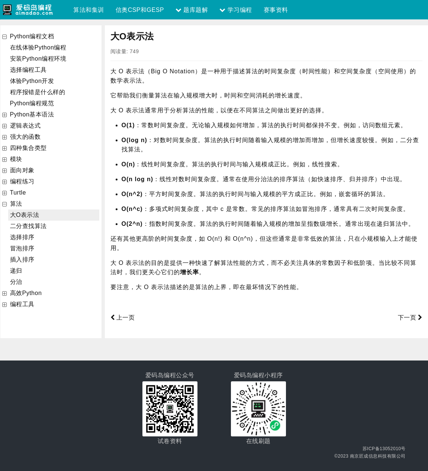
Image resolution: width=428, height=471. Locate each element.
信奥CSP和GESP (140, 10)
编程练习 (22, 181)
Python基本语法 (32, 114)
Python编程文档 (32, 36)
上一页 (122, 317)
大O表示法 (24, 215)
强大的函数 (25, 137)
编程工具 (22, 304)
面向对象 (22, 170)
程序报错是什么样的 (37, 92)
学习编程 (235, 10)
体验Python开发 (32, 81)
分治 (16, 282)
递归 (16, 270)
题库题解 (192, 10)
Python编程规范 (32, 103)
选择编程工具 (28, 70)
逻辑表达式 (25, 125)
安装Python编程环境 (38, 58)
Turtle (18, 192)
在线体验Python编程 (38, 47)
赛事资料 (276, 10)
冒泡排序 (22, 248)
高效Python (26, 293)
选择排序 (22, 237)
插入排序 (22, 259)
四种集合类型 (28, 148)
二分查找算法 (28, 226)
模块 (16, 159)
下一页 (410, 317)
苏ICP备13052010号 (384, 448)
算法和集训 (88, 10)
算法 (16, 204)
